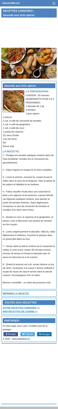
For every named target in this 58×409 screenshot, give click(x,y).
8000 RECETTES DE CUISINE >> (20, 311)
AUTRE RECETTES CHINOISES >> (21, 308)
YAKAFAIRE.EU (11, 3)
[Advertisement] (29, 33)
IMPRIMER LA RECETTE (16, 293)
